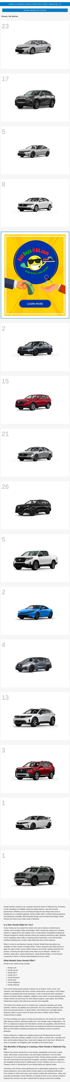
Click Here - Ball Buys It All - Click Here (35, 10)
